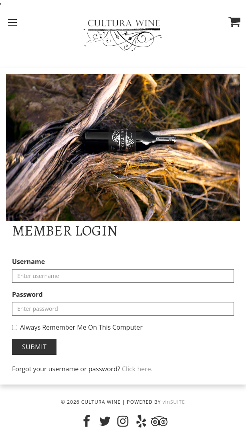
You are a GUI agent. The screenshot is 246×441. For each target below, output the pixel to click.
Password (27, 294)
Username (28, 261)
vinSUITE (174, 402)
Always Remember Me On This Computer (77, 327)
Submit (34, 346)
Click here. (137, 368)
